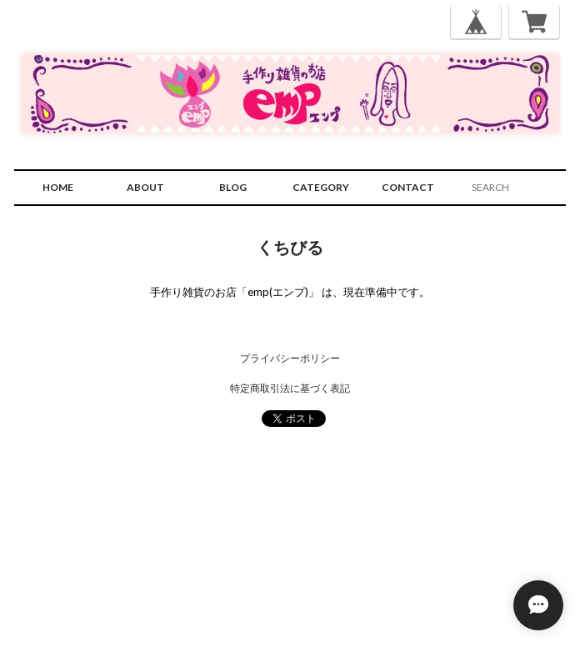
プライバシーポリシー (290, 358)
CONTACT (408, 187)
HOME (57, 187)
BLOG (233, 187)
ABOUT (145, 187)
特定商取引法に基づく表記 (290, 388)
